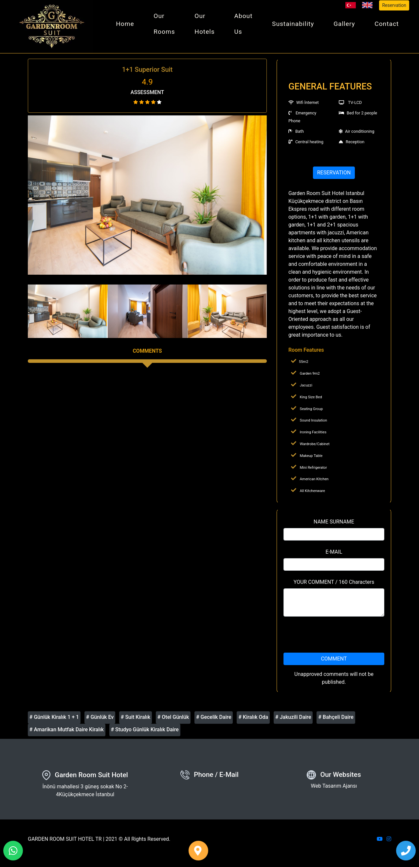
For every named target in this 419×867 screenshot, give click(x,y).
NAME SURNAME (334, 524)
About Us (245, 25)
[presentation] (334, 637)
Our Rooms (167, 25)
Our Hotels (207, 25)
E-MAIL (333, 554)
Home (129, 25)
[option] (147, 197)
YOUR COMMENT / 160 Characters (334, 584)
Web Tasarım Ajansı (334, 789)
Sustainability (295, 25)
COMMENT (334, 661)
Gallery (345, 25)
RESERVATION (334, 175)
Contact (387, 25)
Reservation (394, 5)
